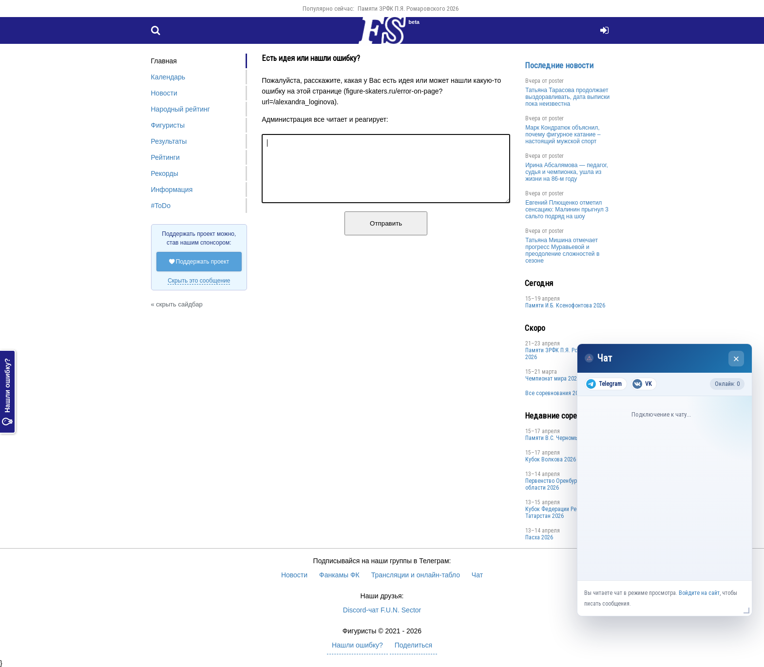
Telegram (604, 384)
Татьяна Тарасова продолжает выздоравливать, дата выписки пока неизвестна (567, 97)
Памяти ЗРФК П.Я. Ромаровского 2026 (408, 8)
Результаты (169, 141)
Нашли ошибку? (7, 391)
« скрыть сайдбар (177, 304)
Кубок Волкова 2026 (550, 459)
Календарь (168, 77)
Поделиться (413, 645)
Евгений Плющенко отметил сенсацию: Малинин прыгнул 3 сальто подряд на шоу (567, 209)
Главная (164, 61)
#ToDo (161, 206)
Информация (172, 189)
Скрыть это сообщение (199, 280)
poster (556, 80)
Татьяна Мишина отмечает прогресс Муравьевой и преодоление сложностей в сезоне (562, 250)
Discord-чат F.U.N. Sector (382, 610)
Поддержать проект (199, 261)
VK (641, 384)
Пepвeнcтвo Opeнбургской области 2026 (558, 484)
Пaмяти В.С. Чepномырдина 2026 (566, 438)
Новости (164, 93)
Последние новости (559, 65)
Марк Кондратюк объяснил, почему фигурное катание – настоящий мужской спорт (562, 134)
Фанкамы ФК (339, 575)
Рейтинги (165, 157)
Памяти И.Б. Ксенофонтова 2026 (565, 305)
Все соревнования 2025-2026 (561, 393)
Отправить (386, 235)
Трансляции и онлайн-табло (415, 575)
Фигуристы (168, 125)
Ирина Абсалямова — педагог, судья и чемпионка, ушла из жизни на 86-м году (566, 172)
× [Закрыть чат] (736, 359)
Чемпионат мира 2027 (552, 378)
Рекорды (164, 173)
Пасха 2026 (539, 537)
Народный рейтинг (180, 109)
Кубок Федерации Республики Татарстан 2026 (562, 512)
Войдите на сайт (699, 593)
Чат (477, 575)
